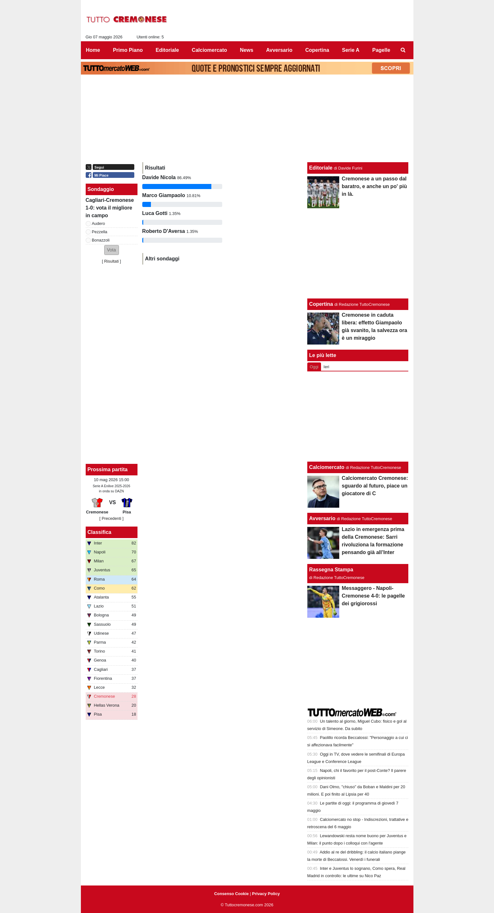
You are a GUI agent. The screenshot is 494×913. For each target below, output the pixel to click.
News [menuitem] (246, 50)
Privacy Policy (266, 893)
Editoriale (321, 168)
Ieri (326, 366)
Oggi (314, 366)
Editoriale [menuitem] (167, 50)
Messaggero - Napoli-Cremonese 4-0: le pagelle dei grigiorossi (373, 595)
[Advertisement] (358, 417)
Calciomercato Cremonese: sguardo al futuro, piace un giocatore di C (375, 485)
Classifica (100, 532)
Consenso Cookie (231, 893)
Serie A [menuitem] (351, 50)
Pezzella (99, 231)
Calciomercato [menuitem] (209, 50)
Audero (98, 223)
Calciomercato (326, 467)
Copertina (321, 304)
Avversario (322, 518)
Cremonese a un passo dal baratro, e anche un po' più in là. (374, 186)
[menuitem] (403, 50)
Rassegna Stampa (331, 569)
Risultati (111, 261)
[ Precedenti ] (111, 518)
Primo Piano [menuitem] (128, 50)
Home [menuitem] (93, 50)
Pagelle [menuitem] (381, 50)
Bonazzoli (101, 240)
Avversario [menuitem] (279, 50)
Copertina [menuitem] (317, 50)
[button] (111, 250)
